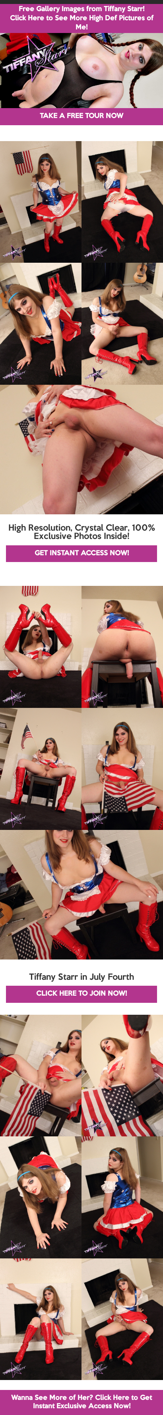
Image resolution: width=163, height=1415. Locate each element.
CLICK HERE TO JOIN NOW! (81, 994)
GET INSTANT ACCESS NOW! (82, 553)
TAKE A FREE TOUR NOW (81, 116)
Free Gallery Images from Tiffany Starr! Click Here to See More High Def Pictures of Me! (81, 18)
